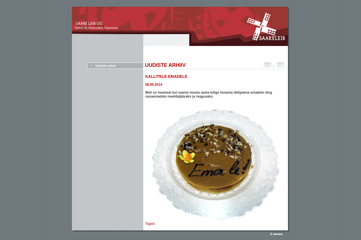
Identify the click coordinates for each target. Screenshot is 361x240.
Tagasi (150, 224)
